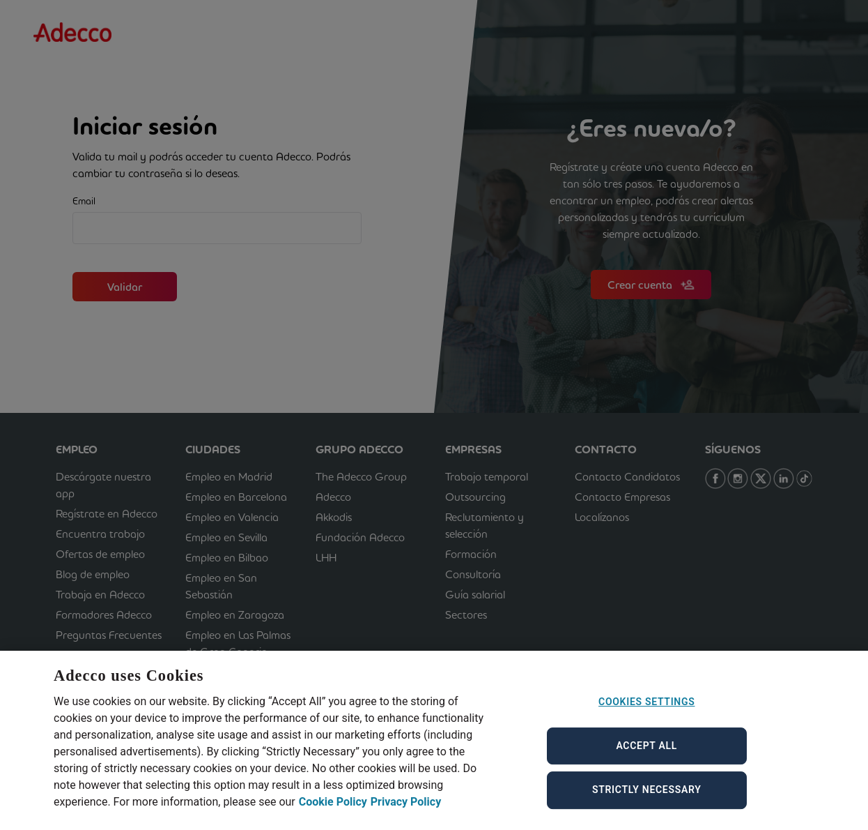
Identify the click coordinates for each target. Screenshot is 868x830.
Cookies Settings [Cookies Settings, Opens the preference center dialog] (646, 710)
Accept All (646, 754)
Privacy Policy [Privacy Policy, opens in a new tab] (406, 811)
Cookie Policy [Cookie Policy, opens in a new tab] (333, 811)
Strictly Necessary (647, 799)
